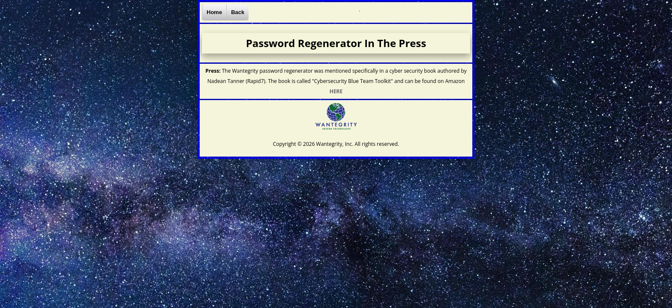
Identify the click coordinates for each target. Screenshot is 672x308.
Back (237, 12)
